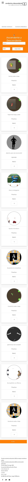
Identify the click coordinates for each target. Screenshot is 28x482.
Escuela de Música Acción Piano (9, 467)
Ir (14, 89)
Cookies (3, 472)
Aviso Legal (3, 474)
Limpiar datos (18, 48)
